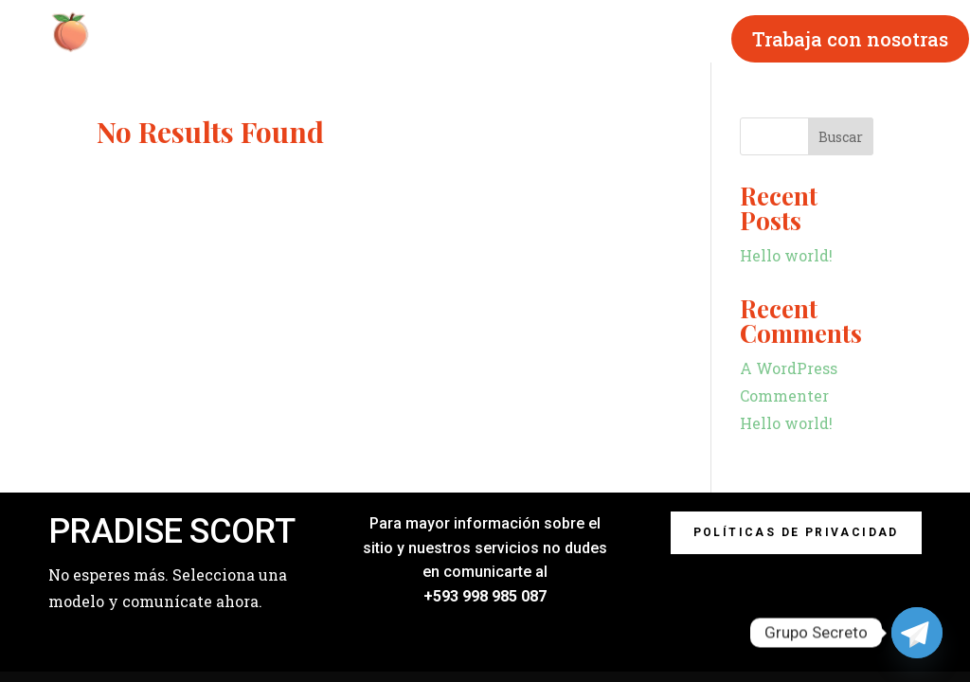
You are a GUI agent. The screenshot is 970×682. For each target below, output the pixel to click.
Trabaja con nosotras (850, 39)
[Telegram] (917, 632)
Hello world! (786, 255)
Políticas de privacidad (796, 532)
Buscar (840, 137)
